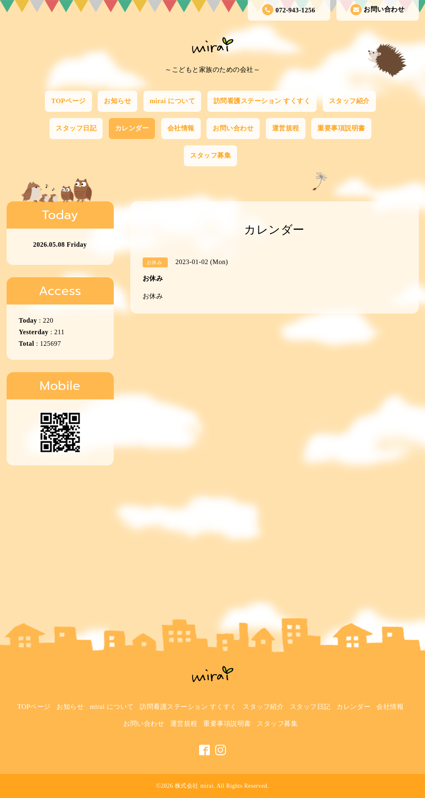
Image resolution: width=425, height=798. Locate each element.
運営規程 (285, 128)
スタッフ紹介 (349, 100)
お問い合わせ (377, 9)
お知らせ (117, 100)
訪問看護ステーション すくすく (262, 100)
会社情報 (181, 128)
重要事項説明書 (341, 128)
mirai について (172, 100)
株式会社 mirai (194, 786)
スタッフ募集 (210, 155)
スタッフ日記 (76, 128)
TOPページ (68, 100)
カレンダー (132, 128)
